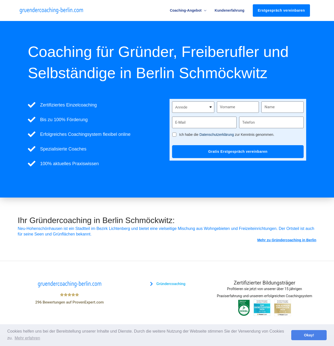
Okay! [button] (309, 335)
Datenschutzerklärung (216, 135)
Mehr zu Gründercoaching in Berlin (286, 240)
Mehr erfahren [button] (27, 338)
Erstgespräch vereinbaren (281, 10)
